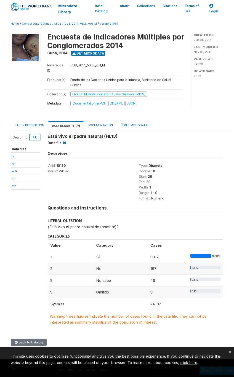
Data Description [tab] (66, 126)
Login (213, 8)
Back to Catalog (29, 342)
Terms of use (192, 8)
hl (13, 156)
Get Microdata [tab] (134, 125)
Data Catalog (101, 8)
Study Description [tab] (29, 125)
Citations (169, 6)
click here (188, 362)
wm (14, 171)
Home (15, 23)
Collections (146, 6)
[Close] (230, 351)
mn (14, 186)
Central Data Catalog (36, 23)
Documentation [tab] (100, 125)
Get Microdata (88, 53)
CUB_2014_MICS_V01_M (80, 23)
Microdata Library (67, 9)
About (125, 6)
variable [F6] (109, 23)
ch (14, 178)
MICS (57, 23)
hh (14, 163)
